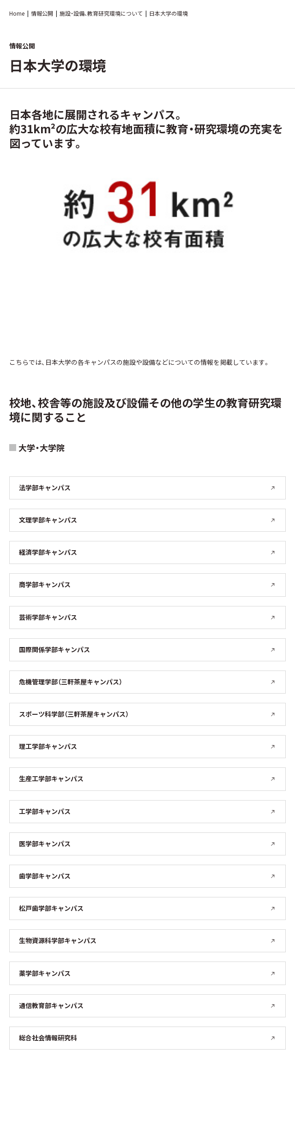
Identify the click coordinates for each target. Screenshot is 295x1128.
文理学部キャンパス (147, 519)
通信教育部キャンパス (147, 1005)
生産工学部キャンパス (147, 778)
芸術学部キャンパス (147, 617)
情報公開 (42, 13)
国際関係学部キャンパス (147, 649)
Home (16, 13)
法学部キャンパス (147, 487)
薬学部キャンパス (147, 973)
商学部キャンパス (147, 584)
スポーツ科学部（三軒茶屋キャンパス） (147, 713)
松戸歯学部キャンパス (147, 908)
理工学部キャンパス (147, 746)
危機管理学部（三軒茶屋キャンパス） (147, 681)
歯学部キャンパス (147, 875)
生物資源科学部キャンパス (147, 940)
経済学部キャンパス (147, 552)
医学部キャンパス (147, 843)
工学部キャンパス (147, 811)
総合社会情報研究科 (147, 1037)
